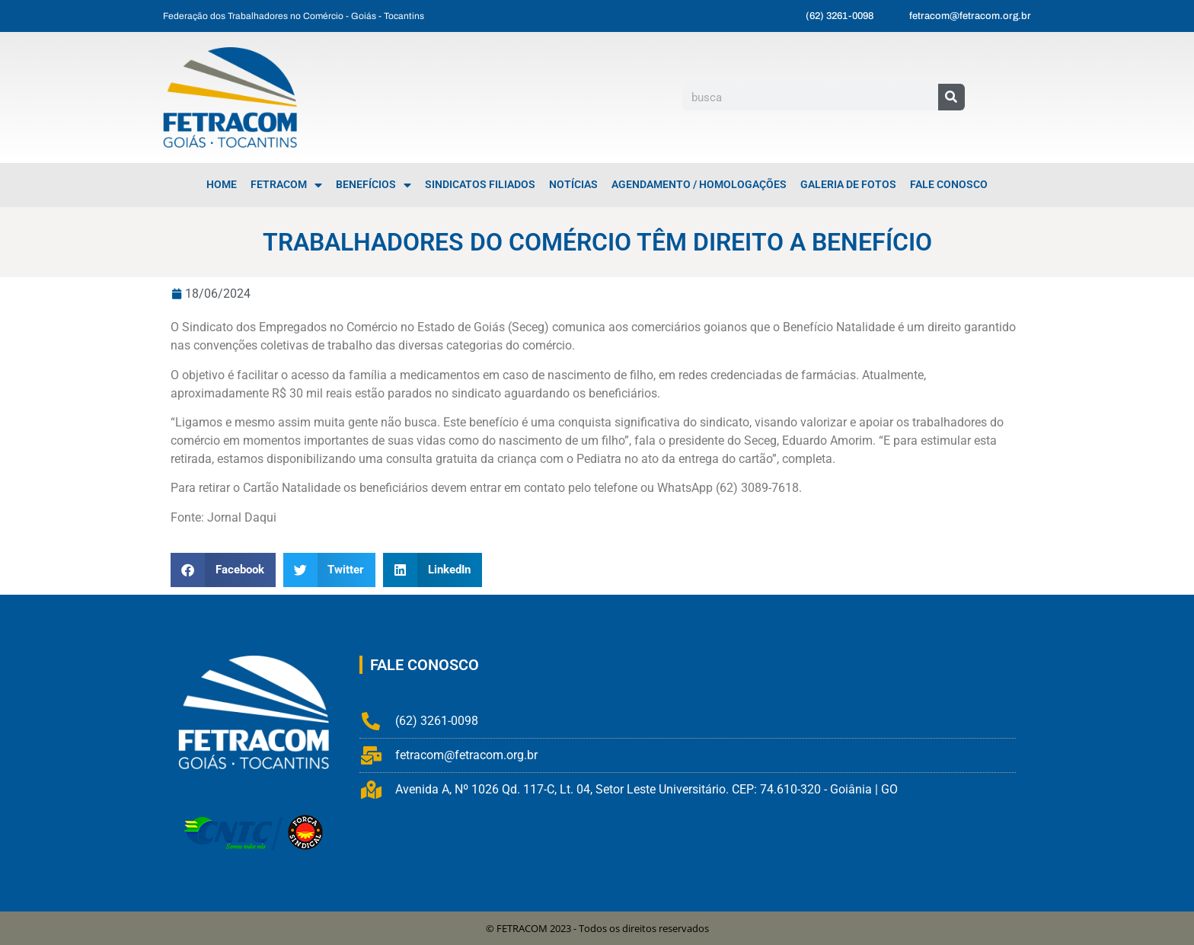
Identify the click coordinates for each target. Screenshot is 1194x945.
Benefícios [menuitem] (373, 185)
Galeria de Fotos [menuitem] (848, 184)
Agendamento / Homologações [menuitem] (699, 184)
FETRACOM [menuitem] (286, 185)
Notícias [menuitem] (573, 184)
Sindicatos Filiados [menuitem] (480, 184)
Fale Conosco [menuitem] (949, 184)
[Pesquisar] (951, 97)
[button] (223, 570)
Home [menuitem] (221, 184)
